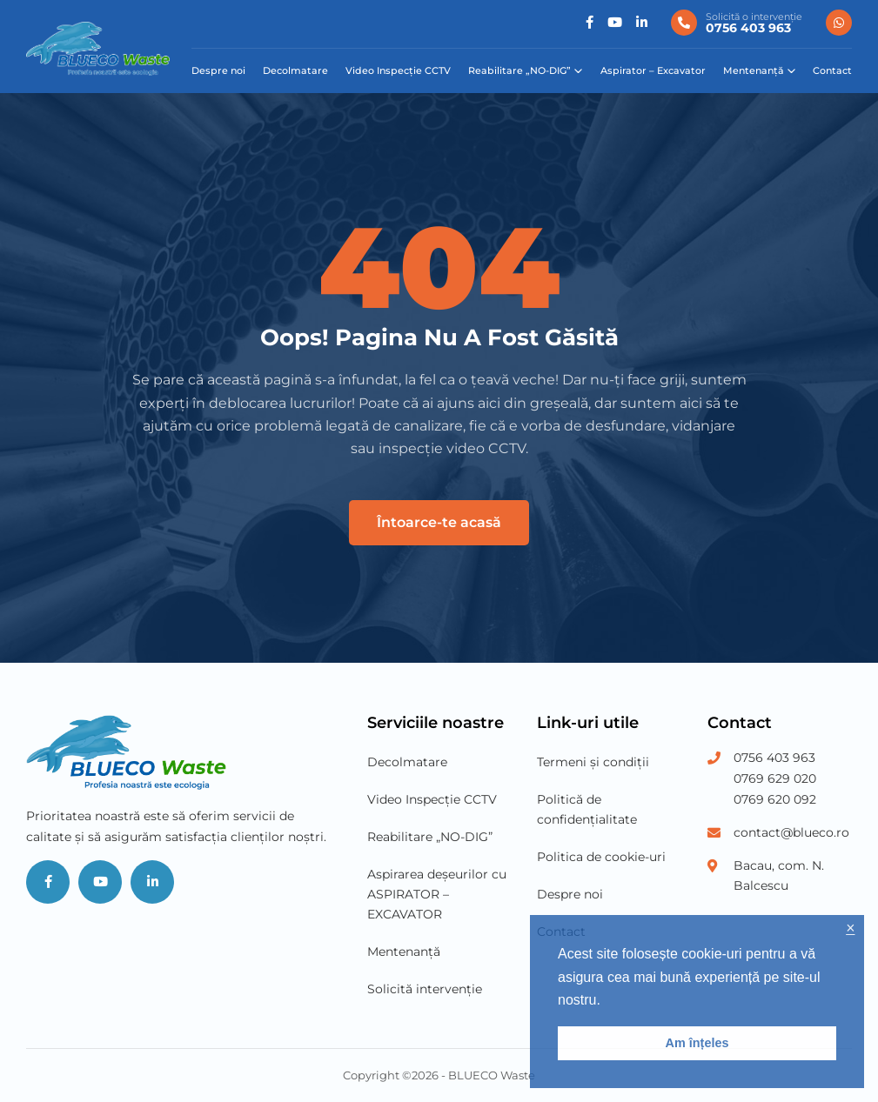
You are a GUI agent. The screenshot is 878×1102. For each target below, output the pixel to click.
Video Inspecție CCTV (398, 70)
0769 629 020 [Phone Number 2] (775, 778)
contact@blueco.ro (791, 832)
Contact (832, 70)
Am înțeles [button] (697, 1043)
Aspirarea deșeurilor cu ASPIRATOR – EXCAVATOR (436, 894)
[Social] (589, 23)
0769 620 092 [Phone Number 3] (775, 799)
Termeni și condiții (593, 762)
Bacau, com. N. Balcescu (779, 875)
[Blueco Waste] (98, 49)
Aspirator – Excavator (653, 70)
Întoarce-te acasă (439, 522)
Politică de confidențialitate (587, 809)
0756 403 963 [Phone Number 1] (774, 757)
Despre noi (218, 70)
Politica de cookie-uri (601, 857)
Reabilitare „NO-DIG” (519, 70)
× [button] (850, 928)
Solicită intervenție (424, 989)
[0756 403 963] (736, 23)
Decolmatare (295, 70)
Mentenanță (753, 70)
